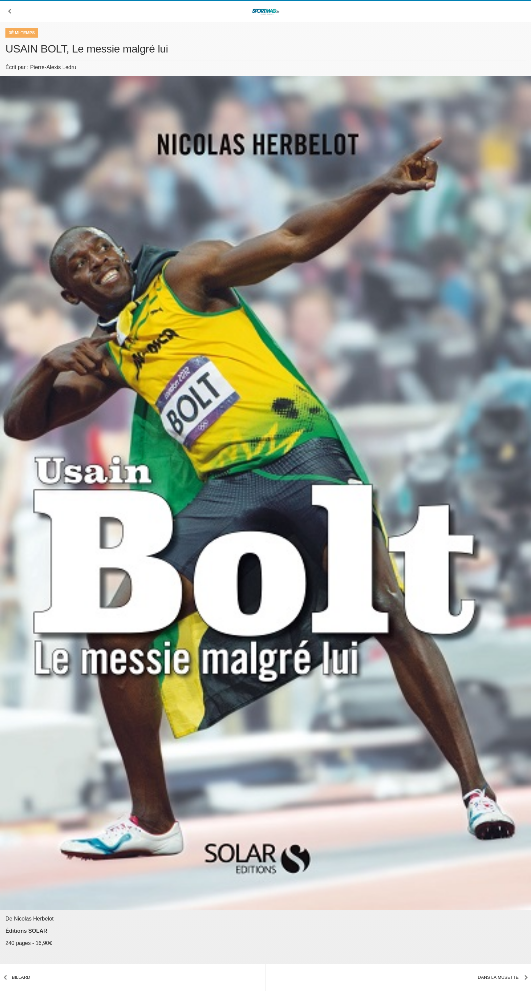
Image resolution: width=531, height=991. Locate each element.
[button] (10, 11)
